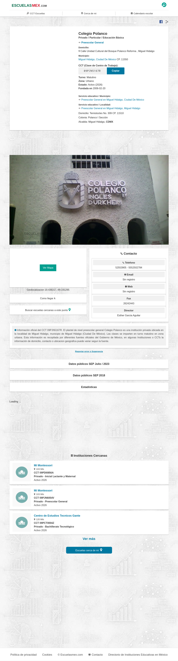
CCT (36, 13)
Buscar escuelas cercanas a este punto (48, 310)
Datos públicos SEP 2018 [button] (89, 375)
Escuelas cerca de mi (88, 550)
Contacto (95, 654)
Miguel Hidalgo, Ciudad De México (97, 59)
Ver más (89, 539)
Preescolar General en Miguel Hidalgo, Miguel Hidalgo (109, 108)
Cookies (47, 654)
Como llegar (48, 298)
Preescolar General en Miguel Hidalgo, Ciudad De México (111, 99)
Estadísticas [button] (89, 387)
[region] (44, 55)
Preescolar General (91, 42)
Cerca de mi (88, 13)
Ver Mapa (48, 267)
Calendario (142, 13)
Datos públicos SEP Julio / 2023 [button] (89, 363)
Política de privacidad (23, 654)
